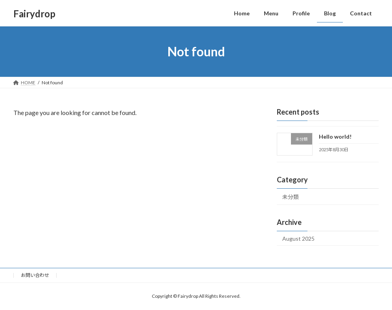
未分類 (290, 196)
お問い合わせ (35, 275)
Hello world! (335, 136)
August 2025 (298, 238)
